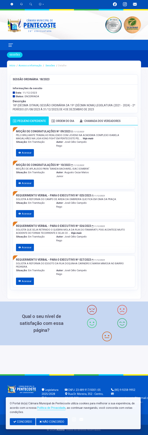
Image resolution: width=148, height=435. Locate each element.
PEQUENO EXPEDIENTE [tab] (29, 121)
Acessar (25, 152)
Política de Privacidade (51, 408)
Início (12, 65)
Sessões (50, 65)
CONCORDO (22, 421)
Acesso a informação (30, 65)
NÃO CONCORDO (52, 421)
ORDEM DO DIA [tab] (62, 121)
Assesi (60, 429)
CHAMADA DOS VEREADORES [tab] (100, 121)
